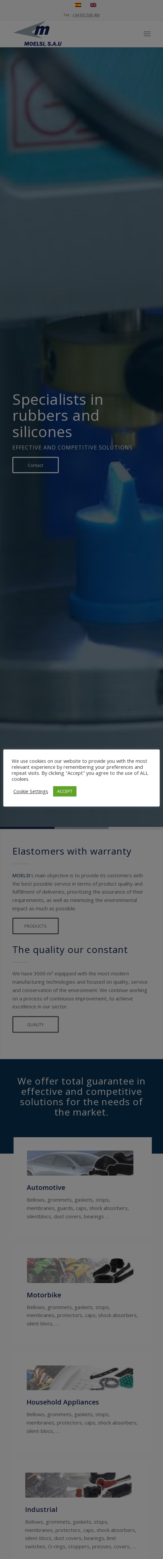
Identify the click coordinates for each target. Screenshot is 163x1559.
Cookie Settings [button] (30, 791)
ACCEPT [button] (64, 791)
